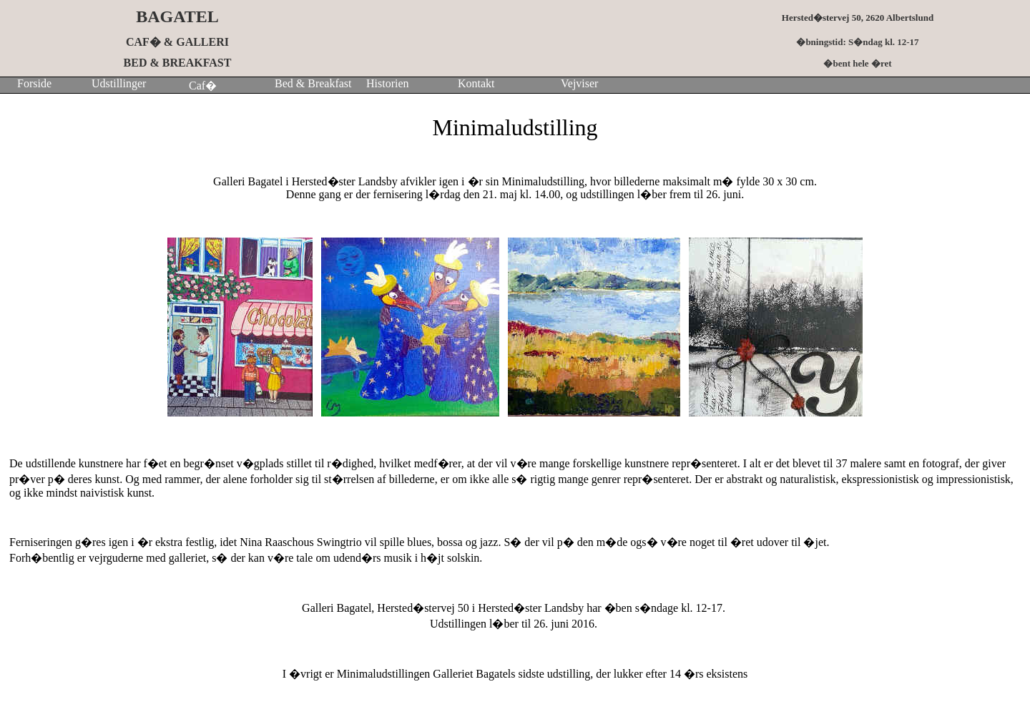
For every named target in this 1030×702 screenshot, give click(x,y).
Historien (387, 83)
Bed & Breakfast (313, 83)
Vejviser (579, 83)
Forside (34, 83)
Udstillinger (119, 83)
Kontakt (476, 83)
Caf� (200, 85)
